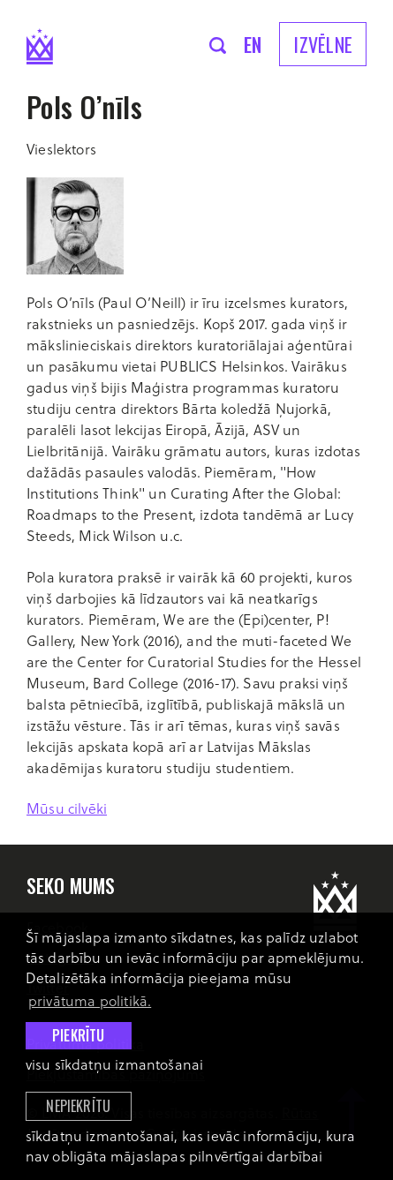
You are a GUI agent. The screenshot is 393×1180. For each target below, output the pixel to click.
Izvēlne (322, 44)
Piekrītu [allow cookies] (78, 1035)
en (253, 44)
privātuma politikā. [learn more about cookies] (89, 1000)
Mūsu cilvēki (66, 808)
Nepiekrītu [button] (78, 1105)
